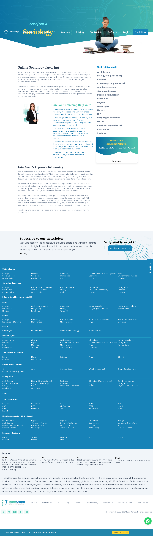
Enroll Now (140, 26)
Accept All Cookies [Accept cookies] (120, 532)
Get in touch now (120, 248)
